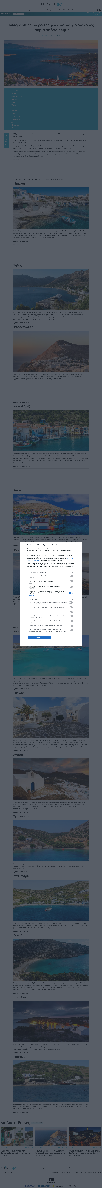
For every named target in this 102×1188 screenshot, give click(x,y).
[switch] (71, 576)
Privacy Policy (59, 643)
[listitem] (51, 572)
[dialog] (51, 594)
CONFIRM (39, 637)
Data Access (51, 643)
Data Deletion (42, 643)
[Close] (78, 545)
